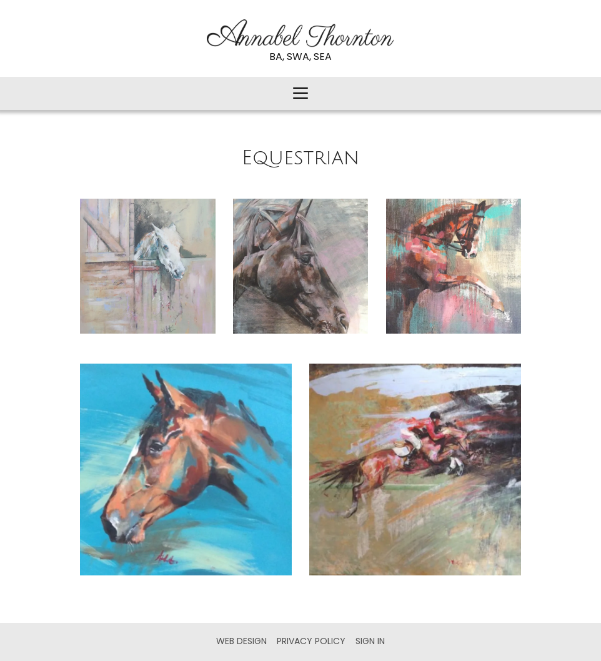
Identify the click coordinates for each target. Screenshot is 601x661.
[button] (300, 93)
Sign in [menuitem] (370, 641)
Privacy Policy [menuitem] (311, 641)
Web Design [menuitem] (241, 641)
